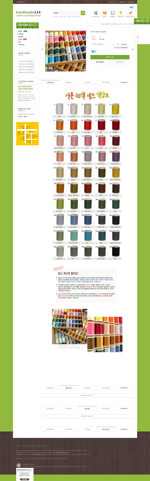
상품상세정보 (50, 82)
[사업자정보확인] (36, 454)
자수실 (73, 16)
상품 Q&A (87, 82)
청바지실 (79, 16)
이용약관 (39, 446)
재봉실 (60, 16)
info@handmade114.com (62, 452)
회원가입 (116, 2)
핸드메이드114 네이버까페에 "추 (27, 69)
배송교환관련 (105, 82)
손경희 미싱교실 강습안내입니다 (26, 61)
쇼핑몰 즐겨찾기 (20, 2)
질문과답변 (45, 446)
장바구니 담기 (110, 57)
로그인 (111, 2)
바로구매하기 (100, 62)
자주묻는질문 (131, 2)
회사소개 (18, 446)
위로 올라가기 (124, 82)
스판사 (69, 16)
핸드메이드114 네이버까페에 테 (26, 72)
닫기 (137, 37)
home (103, 24)
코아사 (65, 16)
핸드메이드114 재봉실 (112, 24)
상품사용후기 (68, 82)
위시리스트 (119, 62)
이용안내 (24, 446)
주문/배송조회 (122, 2)
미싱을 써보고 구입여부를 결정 (26, 64)
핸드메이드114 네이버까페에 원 (26, 67)
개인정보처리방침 (31, 446)
